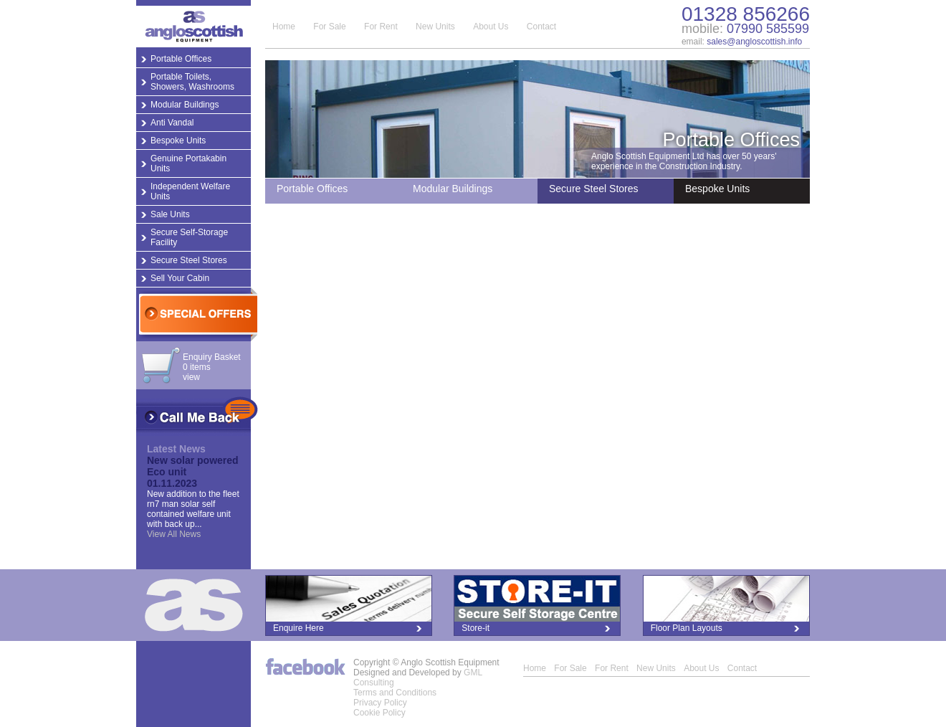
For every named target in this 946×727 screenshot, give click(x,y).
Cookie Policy (379, 713)
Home (283, 27)
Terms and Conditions (394, 693)
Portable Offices (180, 59)
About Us (490, 27)
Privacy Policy (380, 703)
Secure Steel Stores (188, 260)
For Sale (329, 27)
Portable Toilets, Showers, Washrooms (192, 82)
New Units (435, 27)
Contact (541, 27)
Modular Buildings (184, 105)
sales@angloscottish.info (754, 42)
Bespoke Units (178, 141)
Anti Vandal (172, 123)
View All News (174, 534)
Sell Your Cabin (179, 278)
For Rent (381, 27)
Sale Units (170, 214)
